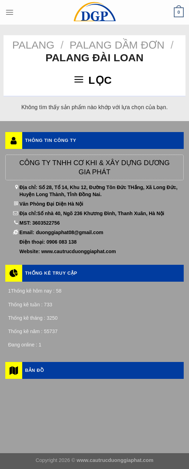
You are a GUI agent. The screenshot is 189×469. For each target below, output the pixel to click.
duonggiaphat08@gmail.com (69, 232)
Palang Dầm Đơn (116, 45)
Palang (33, 45)
